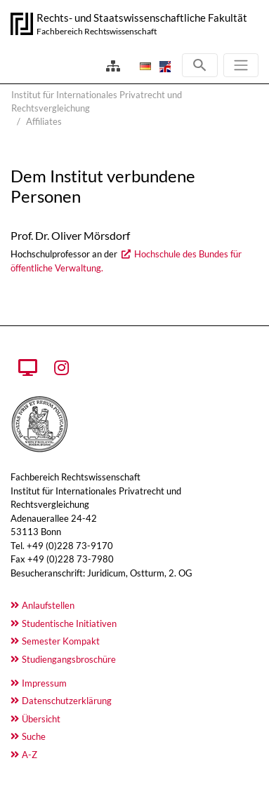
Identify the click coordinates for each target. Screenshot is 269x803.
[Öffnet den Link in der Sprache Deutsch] (144, 66)
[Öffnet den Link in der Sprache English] (163, 66)
